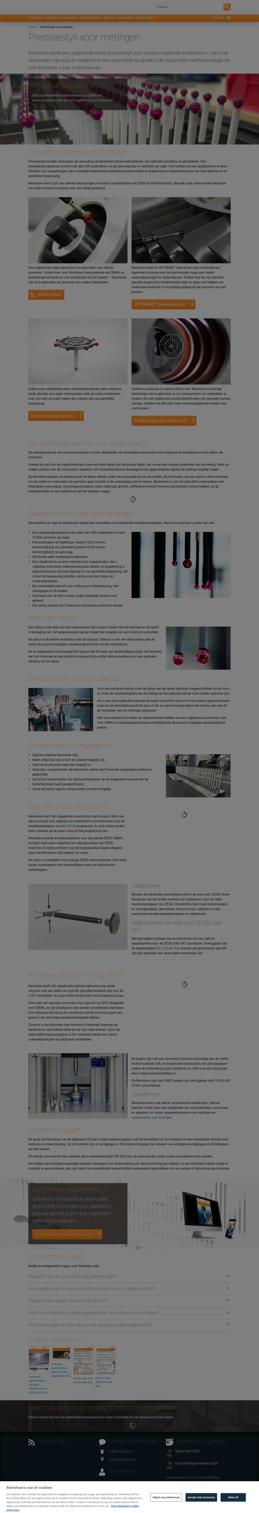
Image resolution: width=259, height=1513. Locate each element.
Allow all (233, 1503)
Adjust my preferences (166, 1503)
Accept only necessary (201, 1503)
